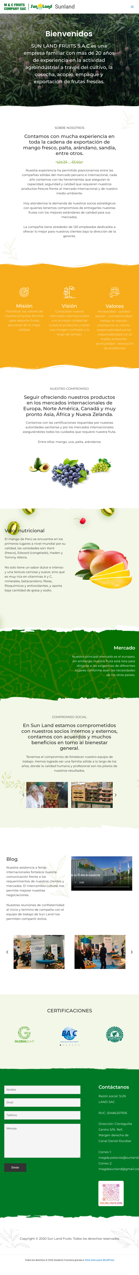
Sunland (65, 6)
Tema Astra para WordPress (99, 1260)
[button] (23, 795)
